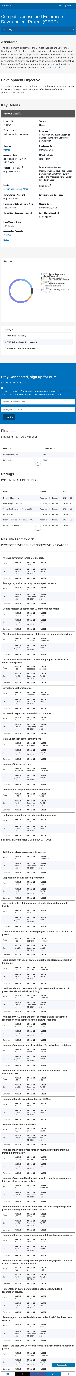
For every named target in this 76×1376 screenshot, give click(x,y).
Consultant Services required (17, 213)
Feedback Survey (63, 1365)
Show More (53, 67)
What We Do (6, 5)
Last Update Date (12, 222)
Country (7, 146)
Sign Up (9, 417)
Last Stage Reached (49, 213)
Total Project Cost (13, 167)
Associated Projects (13, 231)
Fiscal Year (45, 185)
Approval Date (10, 155)
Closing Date (45, 204)
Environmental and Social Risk (18, 204)
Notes (6, 240)
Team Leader (9, 130)
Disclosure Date (47, 146)
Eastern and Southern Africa (15, 189)
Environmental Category (51, 195)
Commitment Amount (14, 195)
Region (6, 185)
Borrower (44, 130)
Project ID (8, 121)
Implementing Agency (50, 167)
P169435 (7, 234)
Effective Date (46, 155)
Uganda (6, 149)
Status (42, 121)
